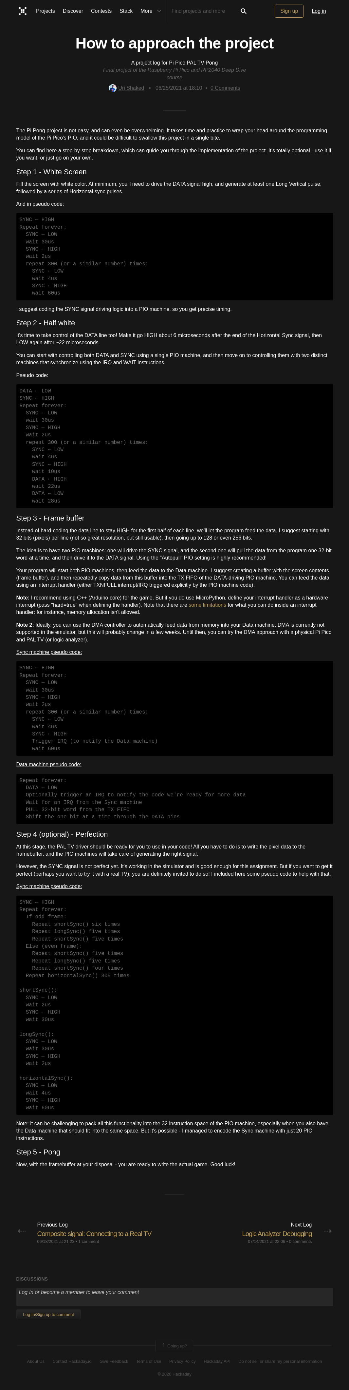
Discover (73, 11)
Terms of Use (148, 1361)
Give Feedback (114, 1361)
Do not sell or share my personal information (280, 1361)
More (152, 11)
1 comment (88, 1241)
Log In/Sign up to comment (48, 1314)
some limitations (207, 605)
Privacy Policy (182, 1361)
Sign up (289, 11)
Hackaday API (217, 1361)
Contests (101, 11)
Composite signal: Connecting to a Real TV (99, 1233)
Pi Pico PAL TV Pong (193, 63)
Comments (225, 88)
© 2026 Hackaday (174, 1374)
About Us (36, 1361)
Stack (126, 11)
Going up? (174, 1346)
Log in (319, 11)
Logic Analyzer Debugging (274, 1233)
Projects (45, 11)
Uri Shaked (126, 88)
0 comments (300, 1241)
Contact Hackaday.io (72, 1361)
